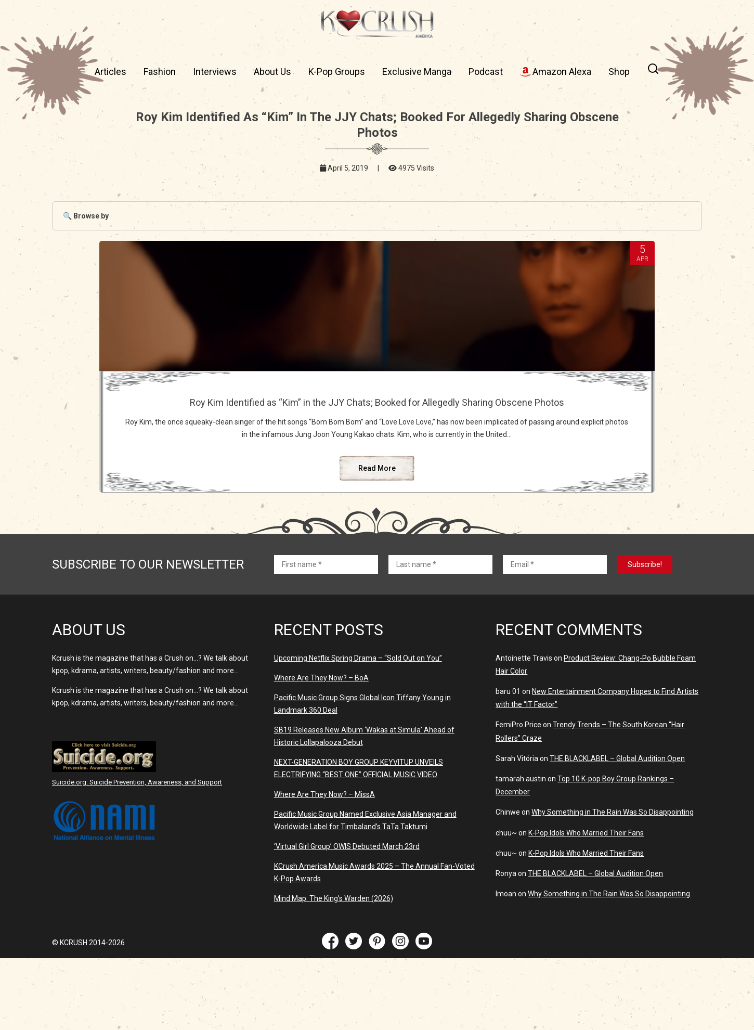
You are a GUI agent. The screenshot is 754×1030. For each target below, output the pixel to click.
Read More (377, 540)
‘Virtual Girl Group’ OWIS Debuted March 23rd (347, 918)
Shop (619, 71)
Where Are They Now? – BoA (321, 749)
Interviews (215, 71)
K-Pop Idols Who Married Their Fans (586, 904)
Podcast (486, 71)
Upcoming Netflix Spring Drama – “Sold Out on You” (358, 730)
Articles (110, 71)
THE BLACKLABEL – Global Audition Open (617, 830)
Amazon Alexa (555, 71)
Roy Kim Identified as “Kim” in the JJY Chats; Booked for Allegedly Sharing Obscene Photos (377, 413)
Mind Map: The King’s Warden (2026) (333, 970)
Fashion (160, 71)
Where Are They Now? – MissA (324, 866)
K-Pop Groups (336, 71)
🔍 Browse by (86, 216)
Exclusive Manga (416, 71)
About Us (272, 71)
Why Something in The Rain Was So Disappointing (612, 884)
